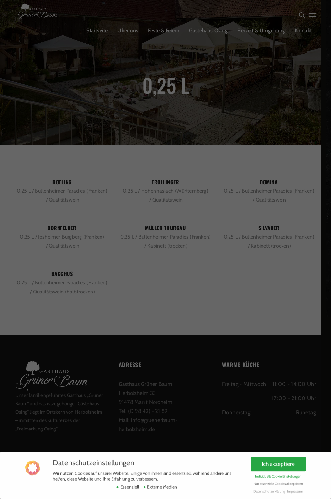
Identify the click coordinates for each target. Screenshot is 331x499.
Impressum (295, 487)
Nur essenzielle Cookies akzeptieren (278, 479)
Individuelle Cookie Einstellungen (278, 472)
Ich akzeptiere (278, 459)
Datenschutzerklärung (269, 487)
